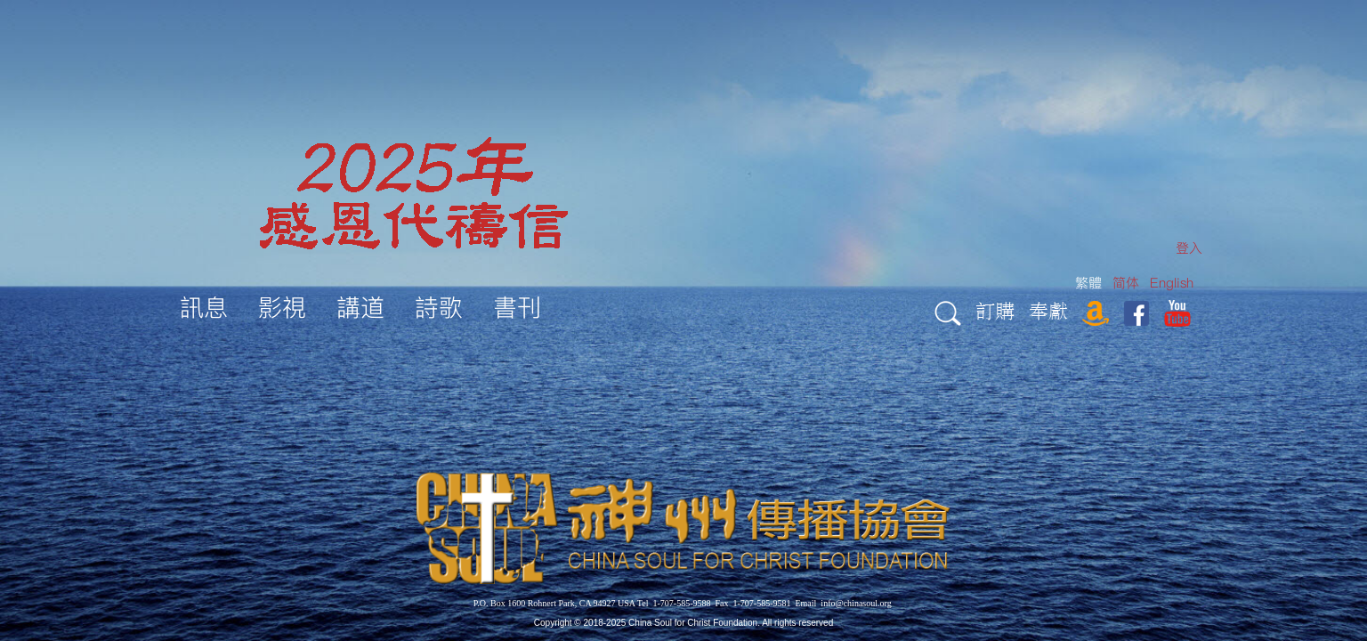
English (1171, 282)
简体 (1125, 282)
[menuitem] (1189, 248)
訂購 (995, 310)
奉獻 (1048, 310)
